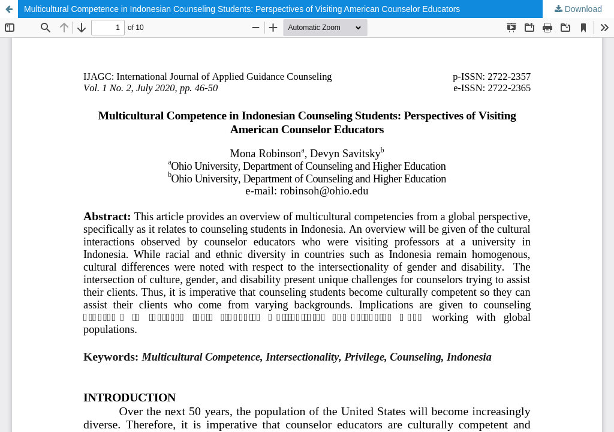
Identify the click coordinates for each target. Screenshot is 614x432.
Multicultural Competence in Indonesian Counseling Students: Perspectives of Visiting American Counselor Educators (242, 9)
